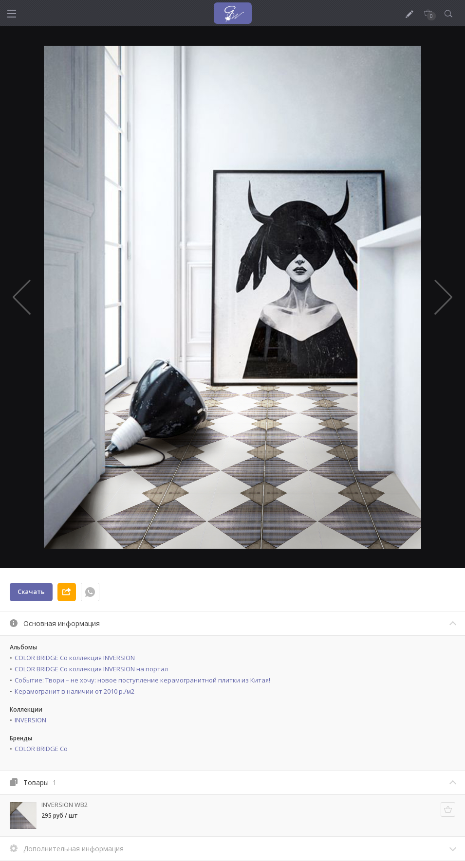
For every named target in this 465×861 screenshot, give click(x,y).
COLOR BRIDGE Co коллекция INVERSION (75, 657)
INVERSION (30, 720)
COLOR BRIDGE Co (41, 748)
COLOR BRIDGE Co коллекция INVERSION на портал (91, 668)
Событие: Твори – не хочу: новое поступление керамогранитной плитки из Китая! (142, 680)
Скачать (31, 591)
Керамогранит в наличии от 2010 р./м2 (74, 691)
